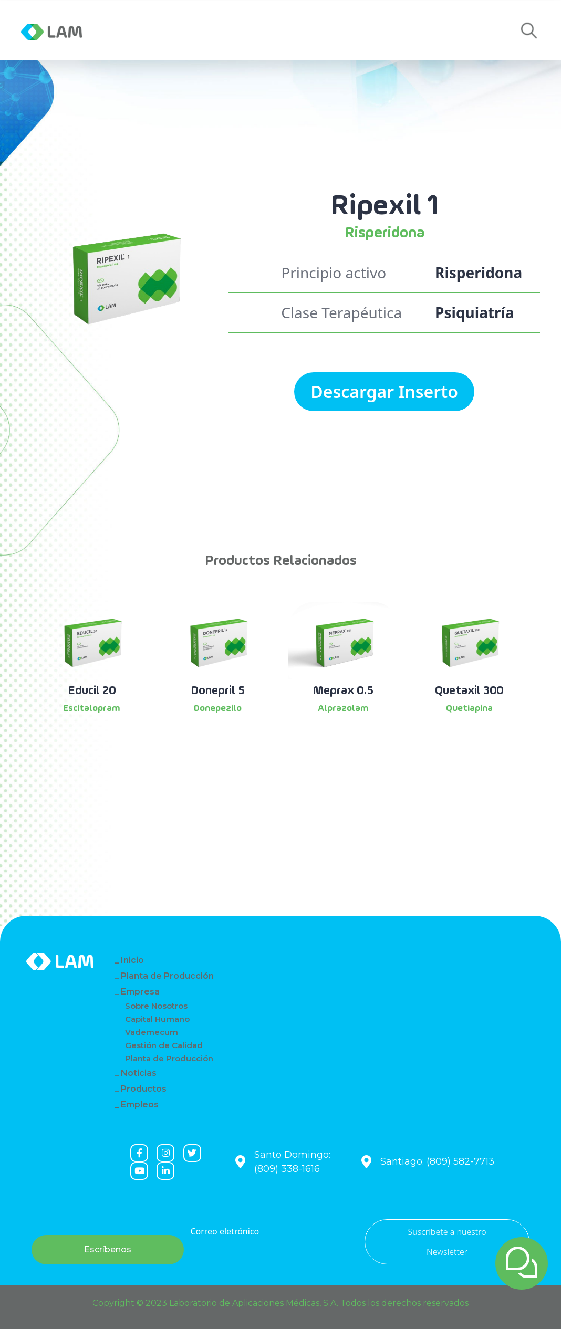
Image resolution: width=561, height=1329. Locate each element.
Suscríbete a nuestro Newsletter (447, 1242)
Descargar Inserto (384, 391)
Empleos (364, 30)
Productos (249, 30)
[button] (528, 30)
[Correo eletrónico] (267, 1231)
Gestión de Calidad (164, 1045)
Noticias (192, 30)
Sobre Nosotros (156, 1006)
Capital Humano (157, 1019)
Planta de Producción (167, 976)
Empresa (141, 30)
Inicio (132, 960)
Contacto (309, 30)
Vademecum (151, 1032)
